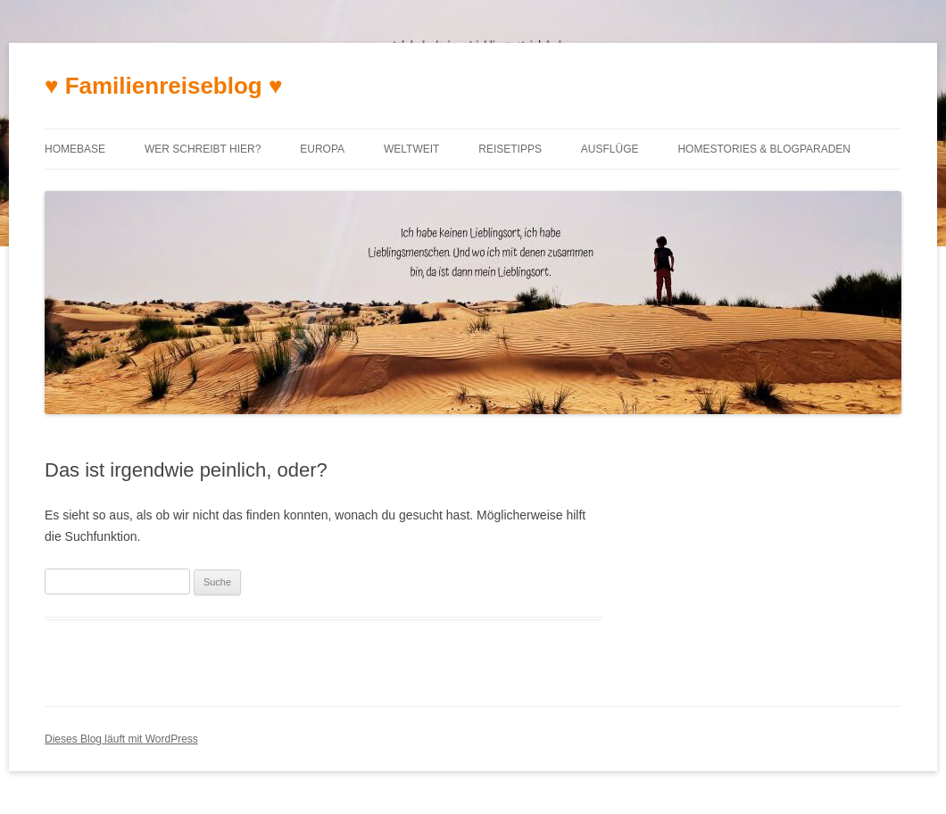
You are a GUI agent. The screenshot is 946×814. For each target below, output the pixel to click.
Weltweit (411, 149)
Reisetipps (510, 149)
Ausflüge (610, 149)
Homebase (75, 149)
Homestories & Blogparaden (764, 149)
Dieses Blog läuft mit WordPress (121, 739)
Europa (322, 149)
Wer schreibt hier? (203, 149)
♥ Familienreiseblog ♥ (163, 85)
